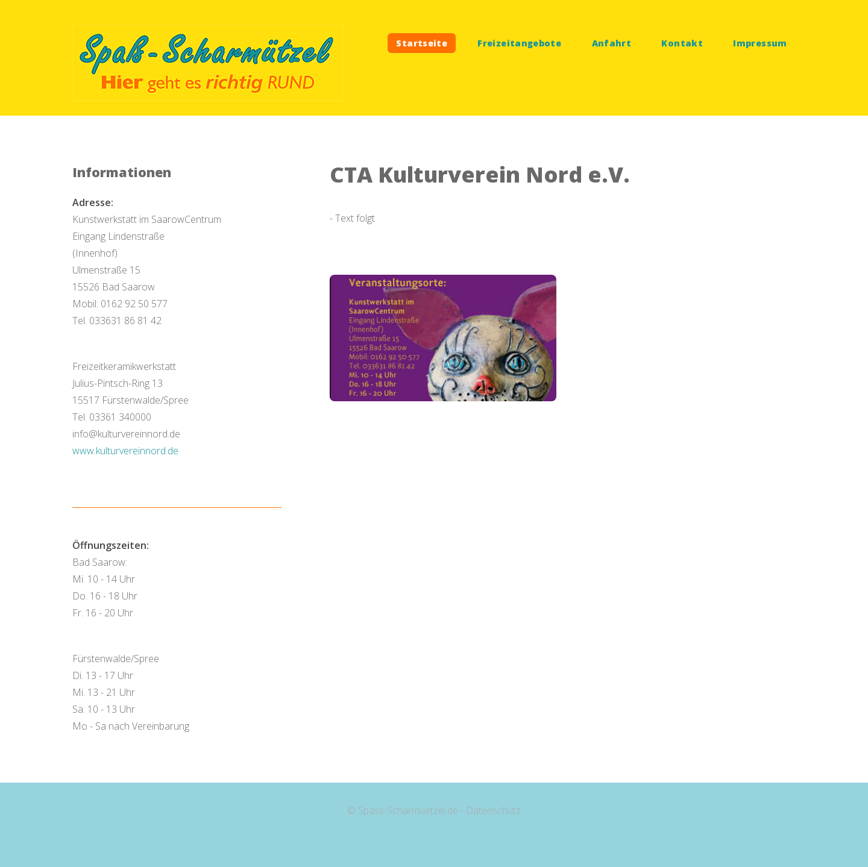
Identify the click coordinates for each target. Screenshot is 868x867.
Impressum (760, 43)
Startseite (421, 43)
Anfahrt (612, 43)
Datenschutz (493, 810)
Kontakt (682, 43)
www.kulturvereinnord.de (125, 450)
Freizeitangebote (519, 43)
